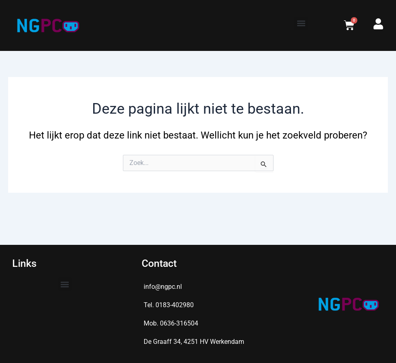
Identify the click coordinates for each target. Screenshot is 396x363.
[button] (301, 23)
